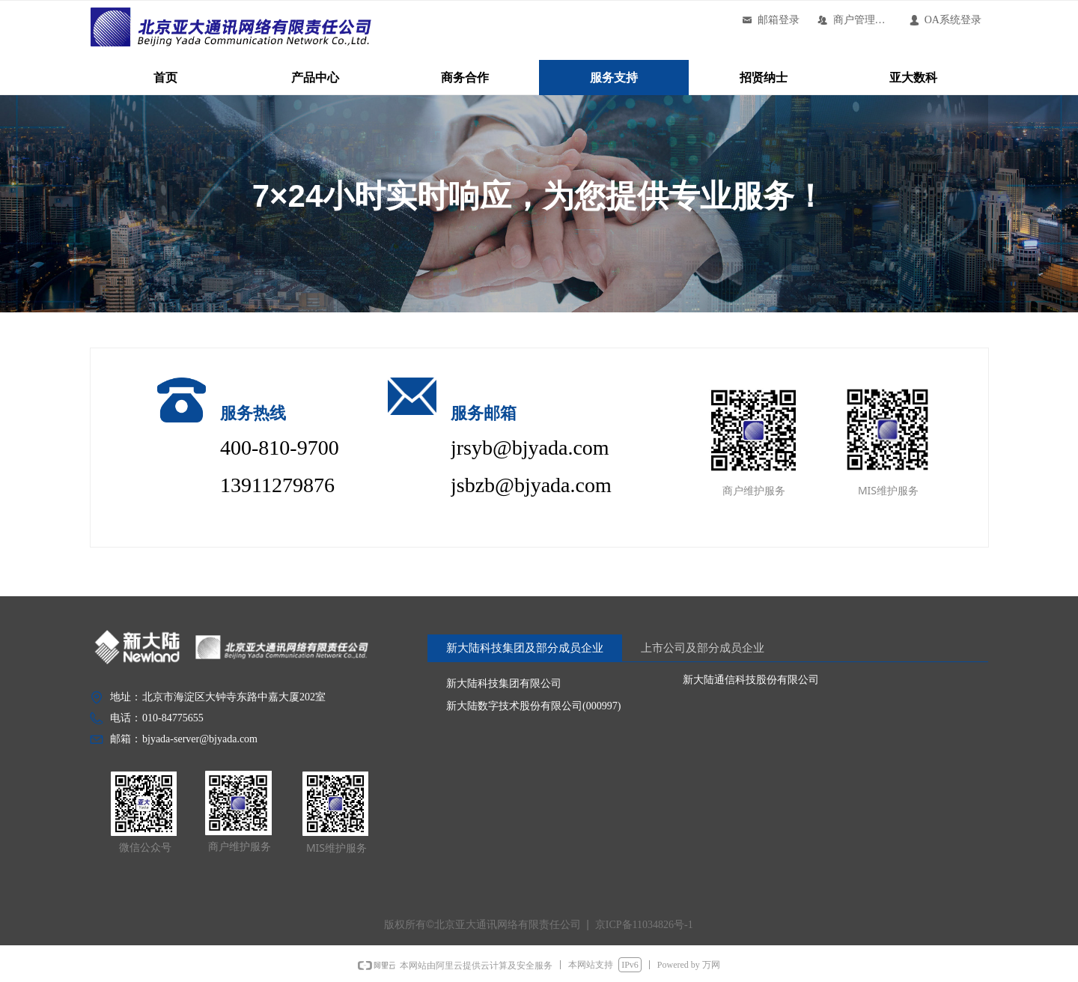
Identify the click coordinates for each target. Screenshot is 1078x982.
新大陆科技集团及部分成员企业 (524, 648)
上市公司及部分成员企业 (702, 648)
